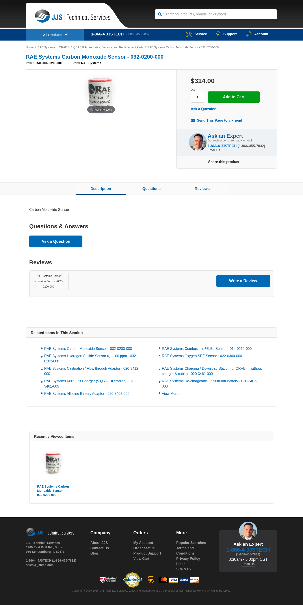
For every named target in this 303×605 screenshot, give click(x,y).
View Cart (141, 558)
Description (101, 189)
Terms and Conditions (185, 550)
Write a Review (243, 281)
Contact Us (99, 548)
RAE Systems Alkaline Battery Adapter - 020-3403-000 (87, 393)
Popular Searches (191, 543)
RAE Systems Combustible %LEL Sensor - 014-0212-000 (207, 349)
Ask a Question (203, 109)
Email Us (214, 150)
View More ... (172, 393)
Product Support (147, 553)
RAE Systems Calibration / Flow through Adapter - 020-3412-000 (91, 371)
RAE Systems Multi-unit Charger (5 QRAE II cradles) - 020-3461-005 (90, 383)
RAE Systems (46, 47)
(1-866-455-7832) (138, 34)
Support (226, 34)
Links (181, 564)
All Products (52, 35)
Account (257, 34)
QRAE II (64, 47)
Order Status (144, 548)
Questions (151, 189)
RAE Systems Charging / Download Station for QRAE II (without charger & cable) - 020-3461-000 (212, 371)
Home (30, 47)
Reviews (202, 189)
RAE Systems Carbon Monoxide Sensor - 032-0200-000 (48, 281)
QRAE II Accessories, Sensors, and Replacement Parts (108, 47)
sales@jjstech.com (40, 565)
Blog (94, 553)
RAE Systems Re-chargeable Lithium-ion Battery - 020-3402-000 (209, 383)
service (196, 34)
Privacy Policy (188, 558)
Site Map (183, 569)
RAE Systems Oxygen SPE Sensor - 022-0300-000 (202, 356)
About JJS (99, 543)
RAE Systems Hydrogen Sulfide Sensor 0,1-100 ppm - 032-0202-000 (90, 358)
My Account (143, 543)
